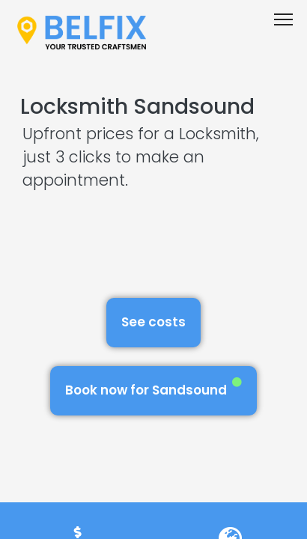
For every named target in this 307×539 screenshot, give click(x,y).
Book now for (153, 388)
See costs (153, 322)
